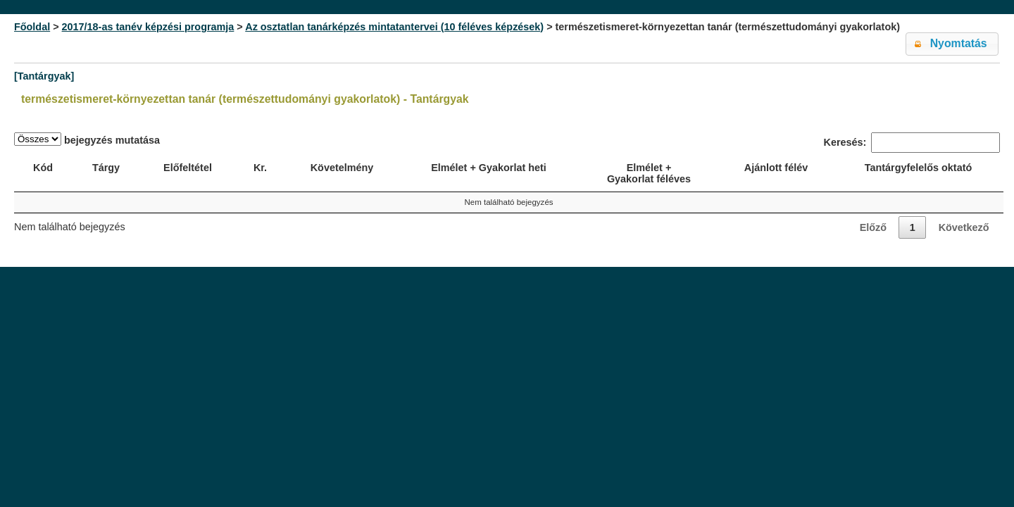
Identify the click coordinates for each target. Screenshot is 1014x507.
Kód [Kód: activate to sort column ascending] (43, 167)
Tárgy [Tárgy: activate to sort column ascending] (106, 167)
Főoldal (32, 26)
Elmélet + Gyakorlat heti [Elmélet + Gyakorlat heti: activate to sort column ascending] (488, 167)
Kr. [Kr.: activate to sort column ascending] (260, 167)
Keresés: (912, 142)
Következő (964, 227)
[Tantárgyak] (44, 76)
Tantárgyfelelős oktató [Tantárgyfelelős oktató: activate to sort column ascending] (918, 167)
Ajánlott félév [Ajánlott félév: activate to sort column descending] (776, 167)
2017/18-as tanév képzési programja (148, 26)
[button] (952, 44)
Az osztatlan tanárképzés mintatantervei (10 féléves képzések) (394, 26)
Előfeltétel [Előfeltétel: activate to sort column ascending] (187, 167)
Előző (873, 227)
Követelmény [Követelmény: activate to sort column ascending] (342, 167)
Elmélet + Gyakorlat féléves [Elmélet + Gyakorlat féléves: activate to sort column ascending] (649, 173)
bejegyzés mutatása (87, 139)
